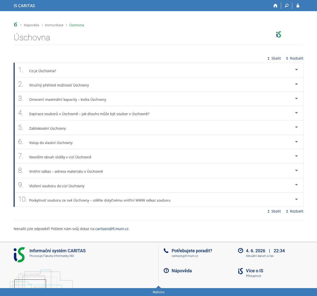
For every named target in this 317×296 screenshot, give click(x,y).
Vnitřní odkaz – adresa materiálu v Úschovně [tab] (63, 170)
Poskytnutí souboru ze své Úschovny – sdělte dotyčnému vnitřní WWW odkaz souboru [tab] (97, 199)
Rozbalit (294, 58)
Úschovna (76, 25)
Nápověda (31, 25)
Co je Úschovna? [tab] (39, 70)
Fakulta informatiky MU (58, 256)
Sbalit (273, 58)
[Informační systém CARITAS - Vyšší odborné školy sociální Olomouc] (24, 5)
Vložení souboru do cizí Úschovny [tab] (54, 185)
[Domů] (275, 5)
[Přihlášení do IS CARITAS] (297, 5)
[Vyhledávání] (286, 5)
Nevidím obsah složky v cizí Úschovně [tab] (57, 156)
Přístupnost (253, 276)
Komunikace (54, 25)
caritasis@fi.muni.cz (112, 228)
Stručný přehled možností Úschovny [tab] (56, 84)
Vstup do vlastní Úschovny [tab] (48, 142)
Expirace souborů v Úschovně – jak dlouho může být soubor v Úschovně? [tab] (86, 113)
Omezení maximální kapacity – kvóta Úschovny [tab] (65, 98)
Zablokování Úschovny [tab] (44, 127)
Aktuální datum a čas (260, 256)
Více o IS (254, 270)
